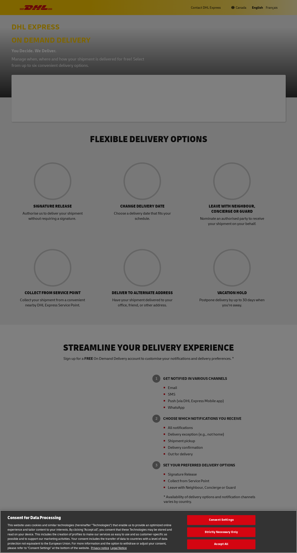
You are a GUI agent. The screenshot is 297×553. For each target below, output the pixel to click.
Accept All (221, 544)
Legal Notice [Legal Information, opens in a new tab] (118, 548)
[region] (148, 531)
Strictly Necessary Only (221, 532)
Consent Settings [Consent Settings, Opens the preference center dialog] (221, 520)
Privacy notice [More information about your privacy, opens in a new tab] (100, 548)
